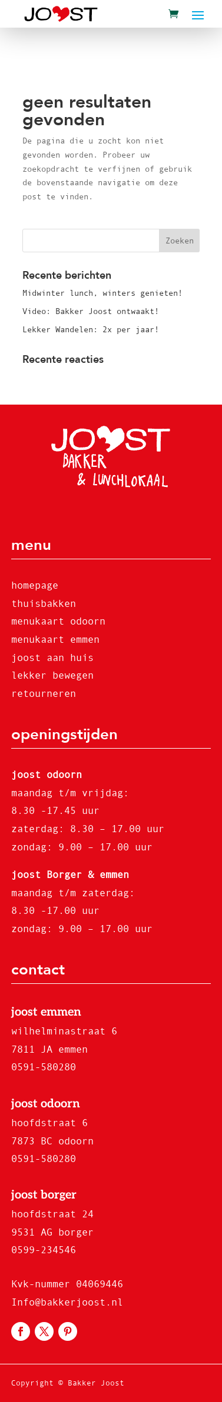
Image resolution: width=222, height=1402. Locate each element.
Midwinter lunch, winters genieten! (102, 293)
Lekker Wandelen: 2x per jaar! (90, 329)
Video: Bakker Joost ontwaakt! (90, 311)
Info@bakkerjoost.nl (67, 1302)
